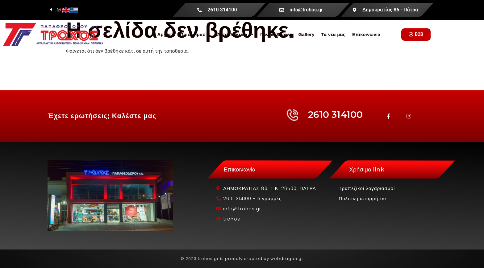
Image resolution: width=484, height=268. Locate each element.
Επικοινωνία (366, 34)
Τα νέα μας (333, 34)
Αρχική (165, 34)
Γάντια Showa (276, 34)
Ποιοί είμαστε (195, 34)
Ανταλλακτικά (235, 34)
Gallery (306, 34)
